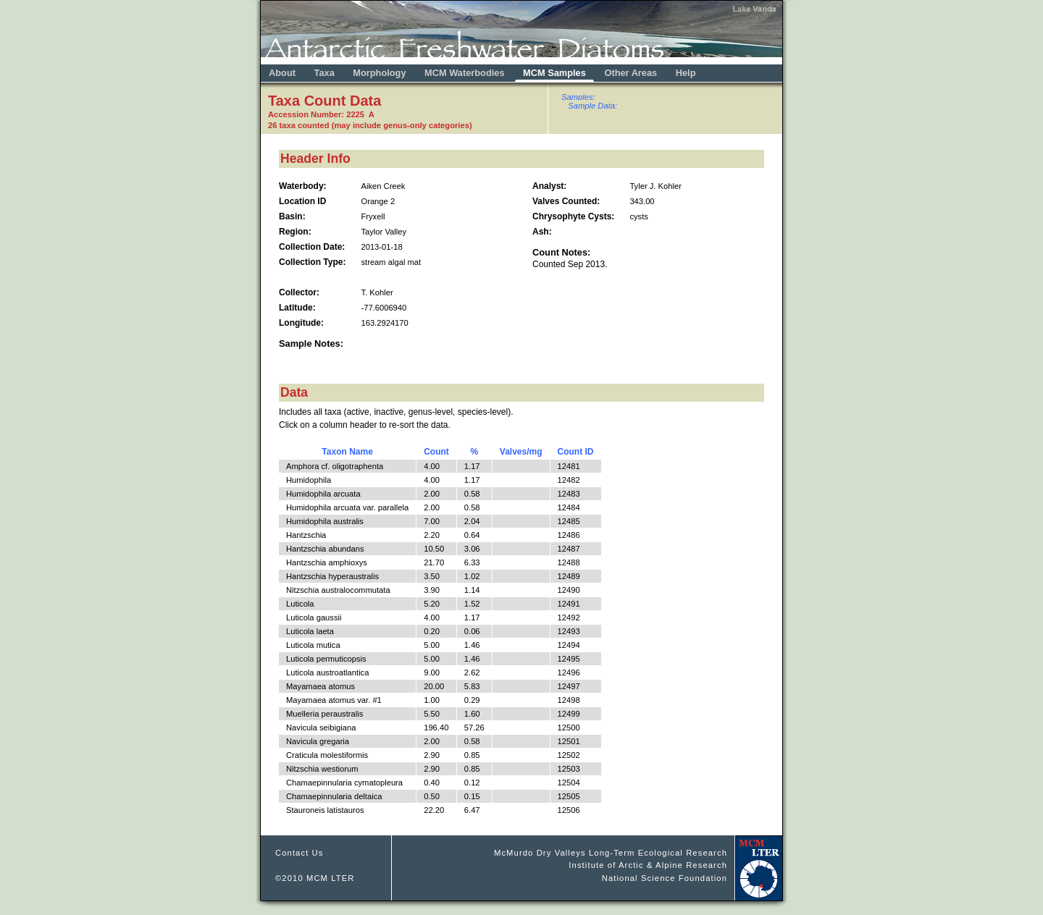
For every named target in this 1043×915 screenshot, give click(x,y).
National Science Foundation (664, 878)
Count (436, 452)
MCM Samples (554, 72)
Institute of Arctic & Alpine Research (648, 865)
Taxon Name (347, 452)
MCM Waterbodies (465, 72)
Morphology (379, 72)
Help (686, 72)
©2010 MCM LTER (315, 878)
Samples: (578, 97)
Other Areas (631, 72)
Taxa (324, 72)
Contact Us (299, 852)
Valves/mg (521, 452)
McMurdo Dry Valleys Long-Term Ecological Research (610, 852)
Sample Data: (592, 105)
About (282, 72)
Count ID (576, 452)
